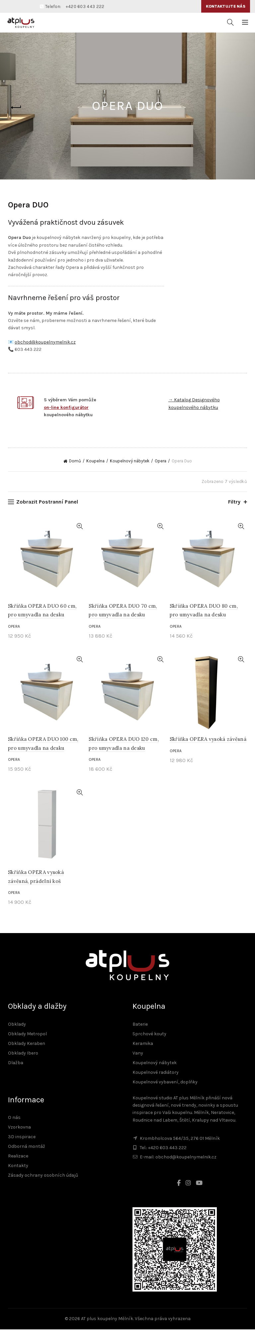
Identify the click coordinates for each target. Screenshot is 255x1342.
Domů (75, 473)
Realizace (18, 1169)
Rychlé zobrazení (79, 539)
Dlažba (15, 1075)
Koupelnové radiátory (155, 1085)
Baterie (140, 1037)
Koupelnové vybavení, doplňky (165, 1094)
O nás (14, 1130)
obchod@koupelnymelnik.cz (45, 342)
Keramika (142, 1056)
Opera (160, 473)
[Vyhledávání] (230, 22)
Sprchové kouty (149, 1046)
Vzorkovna (19, 1140)
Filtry (234, 514)
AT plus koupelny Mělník (107, 1331)
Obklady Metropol (27, 1046)
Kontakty (18, 1178)
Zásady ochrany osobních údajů (43, 1188)
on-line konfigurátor (66, 407)
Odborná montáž (26, 1159)
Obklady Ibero (23, 1065)
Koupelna (95, 473)
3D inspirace (22, 1149)
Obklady (17, 1037)
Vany (137, 1065)
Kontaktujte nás (226, 6)
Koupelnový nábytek (129, 473)
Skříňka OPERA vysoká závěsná (208, 752)
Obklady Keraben (26, 1056)
